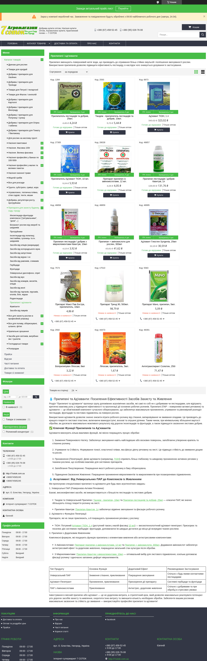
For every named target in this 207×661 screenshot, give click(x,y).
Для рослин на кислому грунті (22, 138)
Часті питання (11, 363)
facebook (111, 576)
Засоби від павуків (19, 310)
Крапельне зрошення (18, 331)
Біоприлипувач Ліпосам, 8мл (68, 304)
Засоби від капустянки (21, 253)
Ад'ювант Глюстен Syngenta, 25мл (68, 242)
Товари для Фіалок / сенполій (22, 94)
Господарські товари (18, 344)
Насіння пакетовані (17, 143)
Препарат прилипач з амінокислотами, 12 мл (98, 483)
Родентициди (16, 298)
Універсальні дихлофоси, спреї (25, 273)
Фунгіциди (15, 269)
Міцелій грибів (15, 178)
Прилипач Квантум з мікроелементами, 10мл (99, 492)
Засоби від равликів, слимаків (24, 261)
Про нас (92, 43)
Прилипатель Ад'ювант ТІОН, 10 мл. (187, 117)
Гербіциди (15, 265)
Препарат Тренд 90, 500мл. (147, 241)
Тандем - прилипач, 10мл (106, 438)
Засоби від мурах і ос (20, 257)
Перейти (123, 8)
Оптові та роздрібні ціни (14, 580)
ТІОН (116, 397)
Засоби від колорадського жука (25, 249)
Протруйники (16, 231)
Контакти (114, 43)
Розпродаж (13, 348)
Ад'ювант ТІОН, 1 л (147, 116)
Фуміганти (15, 306)
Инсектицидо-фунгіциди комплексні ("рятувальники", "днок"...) (23, 218)
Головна (12, 43)
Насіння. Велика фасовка (20, 152)
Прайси (8, 354)
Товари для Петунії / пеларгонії (23, 90)
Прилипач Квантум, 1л (87, 447)
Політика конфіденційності (130, 658)
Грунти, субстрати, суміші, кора (23, 187)
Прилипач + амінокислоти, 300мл (142, 483)
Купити (69, 132)
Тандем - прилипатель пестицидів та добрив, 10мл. (107, 117)
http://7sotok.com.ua (15, 473)
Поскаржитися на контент (105, 658)
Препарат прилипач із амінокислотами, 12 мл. (68, 180)
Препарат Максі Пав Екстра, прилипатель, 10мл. (107, 242)
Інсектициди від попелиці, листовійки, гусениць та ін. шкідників (22, 238)
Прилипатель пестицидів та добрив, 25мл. (67, 117)
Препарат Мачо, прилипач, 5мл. (187, 241)
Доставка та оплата (65, 43)
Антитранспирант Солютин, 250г (147, 304)
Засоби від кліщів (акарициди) (24, 245)
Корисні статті (61, 588)
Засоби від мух (17, 277)
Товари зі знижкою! (14, 373)
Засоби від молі (17, 288)
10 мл (132, 463)
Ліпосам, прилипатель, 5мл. (107, 304)
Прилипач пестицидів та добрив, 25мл (143, 438)
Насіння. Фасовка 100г (19, 148)
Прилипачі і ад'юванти (20, 302)
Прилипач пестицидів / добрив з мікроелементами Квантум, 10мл (147, 180)
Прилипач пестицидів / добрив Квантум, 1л (107, 180)
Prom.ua (118, 655)
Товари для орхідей (17, 69)
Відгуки (8, 359)
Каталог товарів (36, 43)
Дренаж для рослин (17, 64)
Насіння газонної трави (19, 173)
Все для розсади (16, 182)
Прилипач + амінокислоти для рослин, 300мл (187, 180)
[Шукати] (202, 34)
